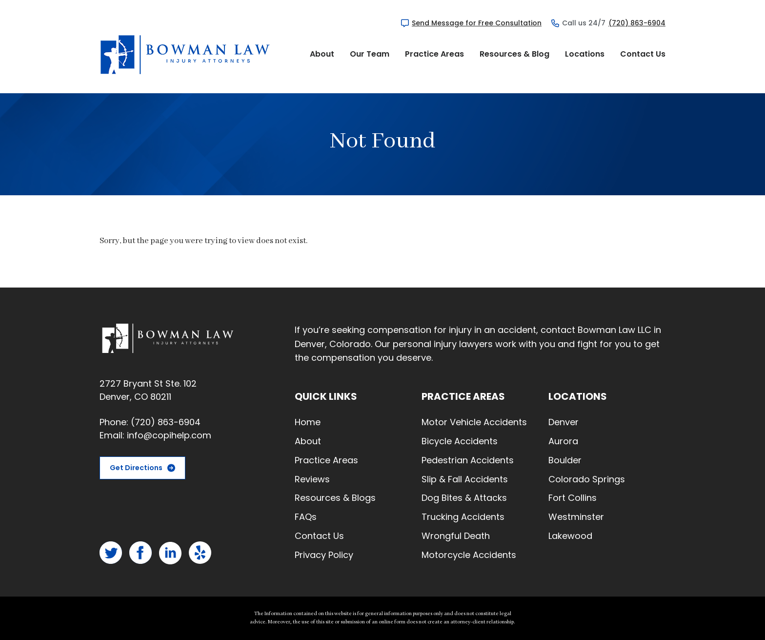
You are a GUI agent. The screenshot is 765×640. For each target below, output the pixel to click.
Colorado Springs (586, 479)
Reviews (312, 479)
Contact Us (642, 54)
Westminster (576, 517)
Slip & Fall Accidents (465, 479)
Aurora (563, 441)
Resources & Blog (514, 54)
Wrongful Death (456, 536)
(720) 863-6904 (636, 23)
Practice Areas (434, 54)
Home (308, 422)
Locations (584, 54)
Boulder (565, 460)
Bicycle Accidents (460, 441)
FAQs (306, 517)
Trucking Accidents (463, 517)
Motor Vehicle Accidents (474, 422)
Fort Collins (572, 498)
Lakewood (570, 536)
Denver (563, 422)
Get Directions (136, 468)
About (322, 54)
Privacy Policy (324, 555)
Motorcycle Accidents (469, 555)
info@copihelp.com (169, 435)
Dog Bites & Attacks (464, 498)
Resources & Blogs (335, 498)
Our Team (369, 54)
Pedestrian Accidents (468, 460)
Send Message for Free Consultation (477, 23)
